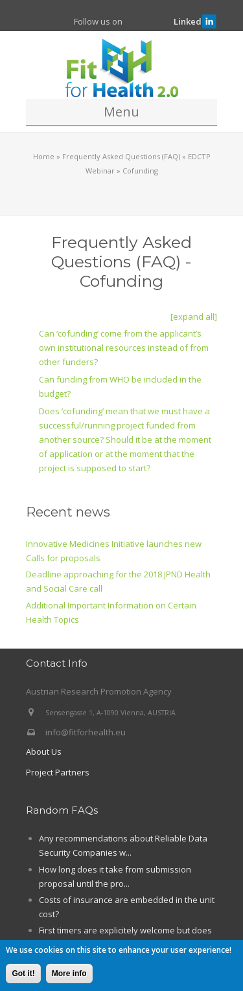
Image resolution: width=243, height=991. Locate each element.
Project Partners (57, 772)
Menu (121, 111)
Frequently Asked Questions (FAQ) (121, 156)
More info (69, 974)
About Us (44, 751)
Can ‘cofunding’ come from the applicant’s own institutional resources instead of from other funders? (124, 348)
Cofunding (140, 170)
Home (43, 156)
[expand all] (193, 316)
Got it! (23, 974)
